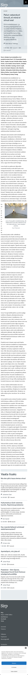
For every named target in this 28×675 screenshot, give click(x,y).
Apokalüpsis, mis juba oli (10, 551)
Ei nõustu (14, 667)
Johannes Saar (7, 495)
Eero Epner (6, 519)
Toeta (2, 621)
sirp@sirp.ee (4, 616)
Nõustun (14, 663)
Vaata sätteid (14, 671)
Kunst (5, 11)
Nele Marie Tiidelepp (11, 44)
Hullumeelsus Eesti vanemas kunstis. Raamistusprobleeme (12, 504)
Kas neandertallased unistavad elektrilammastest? (12, 528)
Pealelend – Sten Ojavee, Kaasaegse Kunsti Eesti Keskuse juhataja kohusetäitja (13, 572)
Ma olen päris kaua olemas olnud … (13, 480)
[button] (26, 648)
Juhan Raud (6, 562)
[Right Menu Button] (26, 2)
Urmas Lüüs (6, 543)
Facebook (3, 619)
